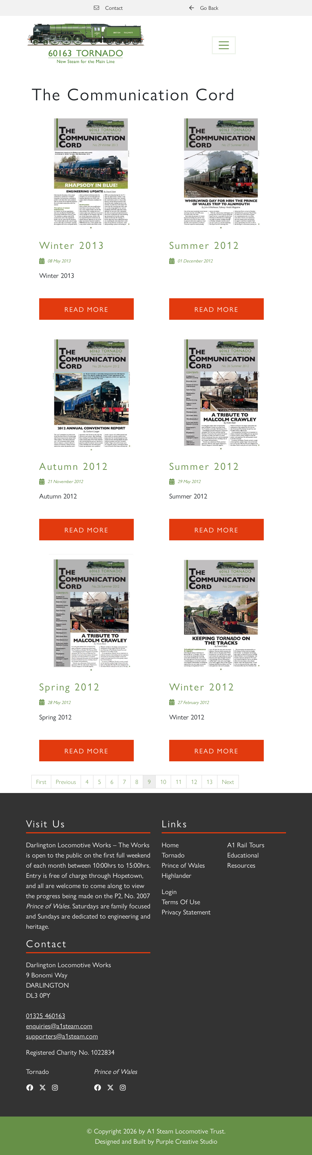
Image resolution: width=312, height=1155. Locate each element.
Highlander (176, 875)
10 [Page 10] (163, 781)
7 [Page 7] (124, 781)
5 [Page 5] (99, 781)
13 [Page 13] (209, 781)
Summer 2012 (204, 244)
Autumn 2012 (74, 465)
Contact (108, 7)
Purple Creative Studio (186, 1141)
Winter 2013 (72, 244)
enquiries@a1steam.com (59, 1025)
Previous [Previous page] (66, 781)
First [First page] (41, 781)
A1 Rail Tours (246, 844)
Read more (86, 309)
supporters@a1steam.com (62, 1035)
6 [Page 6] (111, 781)
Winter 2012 (202, 686)
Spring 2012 (69, 686)
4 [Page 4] (87, 781)
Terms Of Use (181, 901)
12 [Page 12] (194, 781)
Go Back (203, 7)
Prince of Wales (183, 865)
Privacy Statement (186, 911)
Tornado (173, 854)
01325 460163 (45, 1015)
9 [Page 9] (149, 781)
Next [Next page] (228, 781)
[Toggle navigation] (224, 45)
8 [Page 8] (136, 781)
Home (170, 844)
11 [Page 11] (179, 781)
